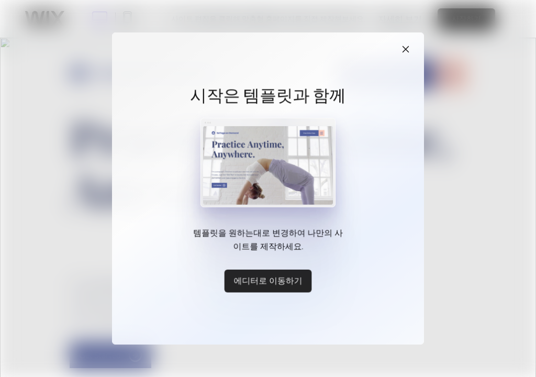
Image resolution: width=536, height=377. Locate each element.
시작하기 (466, 19)
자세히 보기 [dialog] (400, 19)
